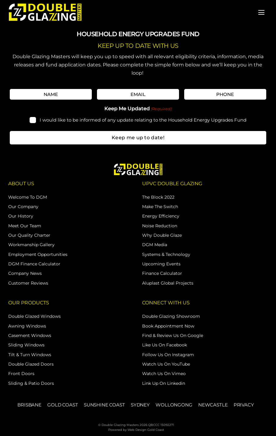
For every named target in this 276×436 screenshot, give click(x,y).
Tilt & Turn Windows (29, 354)
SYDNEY (140, 405)
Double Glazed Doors (31, 364)
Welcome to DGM (27, 197)
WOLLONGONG (174, 405)
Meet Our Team (24, 226)
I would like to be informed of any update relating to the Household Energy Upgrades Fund (143, 120)
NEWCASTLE (213, 405)
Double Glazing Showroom (171, 316)
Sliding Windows (26, 345)
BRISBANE (29, 405)
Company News (25, 273)
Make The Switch (160, 206)
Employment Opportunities (37, 254)
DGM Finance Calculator (34, 264)
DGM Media (154, 244)
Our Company (23, 206)
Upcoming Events (161, 264)
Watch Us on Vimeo (164, 373)
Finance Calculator (162, 273)
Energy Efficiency (160, 216)
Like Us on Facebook (164, 345)
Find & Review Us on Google (172, 335)
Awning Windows (27, 326)
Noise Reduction (159, 226)
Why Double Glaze (162, 235)
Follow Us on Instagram (168, 354)
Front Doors (21, 373)
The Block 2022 (158, 197)
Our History (20, 216)
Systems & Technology (166, 254)
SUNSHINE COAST (104, 405)
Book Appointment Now (168, 326)
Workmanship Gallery (31, 244)
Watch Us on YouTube (166, 364)
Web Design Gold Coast (145, 430)
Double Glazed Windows (34, 316)
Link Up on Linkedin (163, 383)
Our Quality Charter (29, 235)
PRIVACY (244, 405)
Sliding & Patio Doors (31, 383)
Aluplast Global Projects (167, 283)
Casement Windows (29, 335)
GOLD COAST (62, 405)
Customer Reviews (28, 283)
